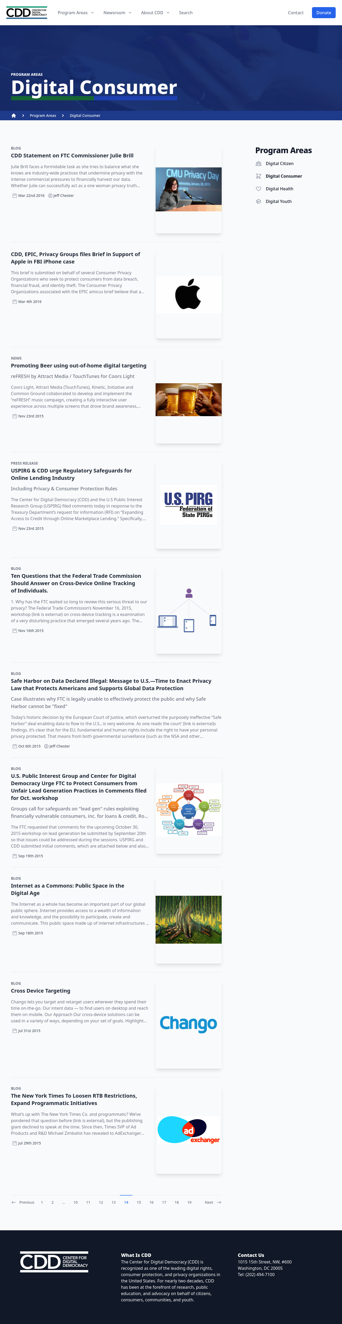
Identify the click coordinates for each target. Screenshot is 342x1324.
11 (88, 1202)
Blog (16, 148)
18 (177, 1202)
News (16, 358)
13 (113, 1202)
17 (164, 1202)
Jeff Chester (61, 195)
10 (75, 1202)
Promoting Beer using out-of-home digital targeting (79, 365)
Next (213, 1202)
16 (151, 1202)
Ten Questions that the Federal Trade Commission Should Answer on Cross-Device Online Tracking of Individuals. (76, 583)
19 (189, 1202)
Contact (296, 13)
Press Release (24, 463)
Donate (323, 13)
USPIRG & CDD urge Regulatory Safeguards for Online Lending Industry (71, 474)
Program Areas (43, 115)
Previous (22, 1202)
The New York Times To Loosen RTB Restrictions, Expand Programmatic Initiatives (74, 1099)
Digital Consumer (85, 115)
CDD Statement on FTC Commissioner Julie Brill (72, 155)
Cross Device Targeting (41, 990)
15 (139, 1202)
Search (185, 13)
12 (101, 1202)
